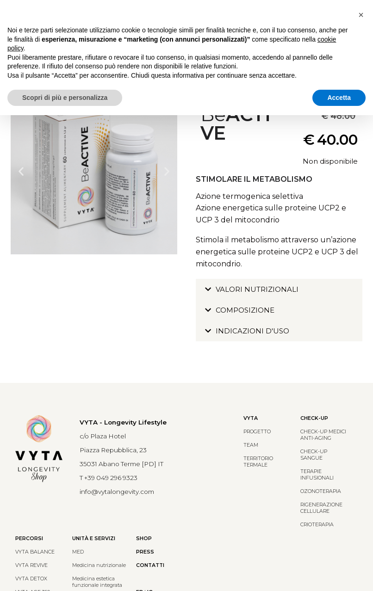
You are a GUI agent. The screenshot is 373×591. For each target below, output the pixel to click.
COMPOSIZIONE (245, 310)
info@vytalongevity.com (117, 491)
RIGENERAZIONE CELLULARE (321, 508)
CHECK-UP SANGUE (313, 455)
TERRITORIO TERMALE (258, 462)
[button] (21, 171)
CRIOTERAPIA (317, 525)
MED (78, 552)
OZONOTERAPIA (320, 491)
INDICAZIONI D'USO (252, 330)
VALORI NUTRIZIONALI (257, 289)
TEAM (250, 445)
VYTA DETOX (31, 579)
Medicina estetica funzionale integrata (97, 582)
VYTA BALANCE (35, 552)
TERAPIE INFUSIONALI (317, 474)
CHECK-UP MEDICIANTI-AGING (323, 435)
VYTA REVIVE (31, 565)
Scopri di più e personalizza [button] (64, 97)
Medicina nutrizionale (99, 565)
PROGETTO (257, 432)
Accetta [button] (339, 97)
